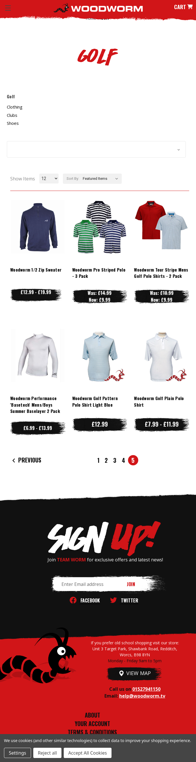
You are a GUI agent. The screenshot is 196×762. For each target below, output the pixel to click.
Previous (26, 460)
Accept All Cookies (87, 753)
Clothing (14, 107)
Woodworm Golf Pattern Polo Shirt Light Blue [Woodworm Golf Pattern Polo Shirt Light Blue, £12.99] (95, 401)
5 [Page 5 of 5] (133, 460)
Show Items (22, 179)
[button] (96, 149)
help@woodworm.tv (142, 696)
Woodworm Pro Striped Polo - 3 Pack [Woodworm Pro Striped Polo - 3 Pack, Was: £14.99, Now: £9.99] (98, 272)
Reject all (47, 753)
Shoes (13, 123)
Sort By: (73, 178)
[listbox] (101, 179)
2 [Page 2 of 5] (106, 460)
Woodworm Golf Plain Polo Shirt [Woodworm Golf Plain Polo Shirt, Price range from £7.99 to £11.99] (159, 401)
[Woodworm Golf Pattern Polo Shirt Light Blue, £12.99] (100, 355)
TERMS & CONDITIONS (92, 732)
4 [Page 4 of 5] (123, 460)
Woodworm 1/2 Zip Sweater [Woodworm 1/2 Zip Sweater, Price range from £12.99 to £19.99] (35, 269)
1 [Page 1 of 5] (98, 460)
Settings (17, 753)
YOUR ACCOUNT (92, 723)
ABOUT (92, 715)
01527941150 (146, 689)
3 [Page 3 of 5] (114, 460)
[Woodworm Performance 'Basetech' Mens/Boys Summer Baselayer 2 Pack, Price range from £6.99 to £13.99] (38, 355)
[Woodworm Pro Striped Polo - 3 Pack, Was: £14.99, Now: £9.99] (100, 227)
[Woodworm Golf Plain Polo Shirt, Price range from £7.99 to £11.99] (161, 355)
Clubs (12, 115)
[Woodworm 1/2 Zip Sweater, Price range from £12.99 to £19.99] (38, 227)
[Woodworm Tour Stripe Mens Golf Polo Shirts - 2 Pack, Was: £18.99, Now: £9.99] (161, 227)
